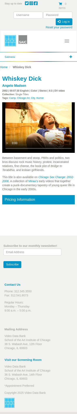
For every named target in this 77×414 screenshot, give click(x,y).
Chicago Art (23, 98)
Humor (40, 98)
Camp (12, 98)
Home (3, 67)
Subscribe (12, 264)
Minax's (33, 181)
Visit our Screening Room (23, 359)
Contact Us (12, 284)
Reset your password (59, 27)
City (33, 98)
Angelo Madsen (14, 85)
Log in (64, 21)
